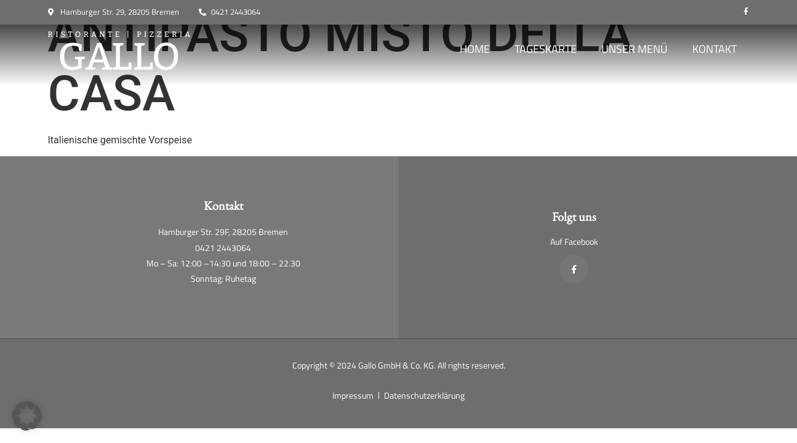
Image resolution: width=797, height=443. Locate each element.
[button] (27, 416)
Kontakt (714, 49)
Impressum (353, 395)
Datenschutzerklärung (424, 395)
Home (475, 49)
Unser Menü (634, 49)
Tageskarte (546, 49)
